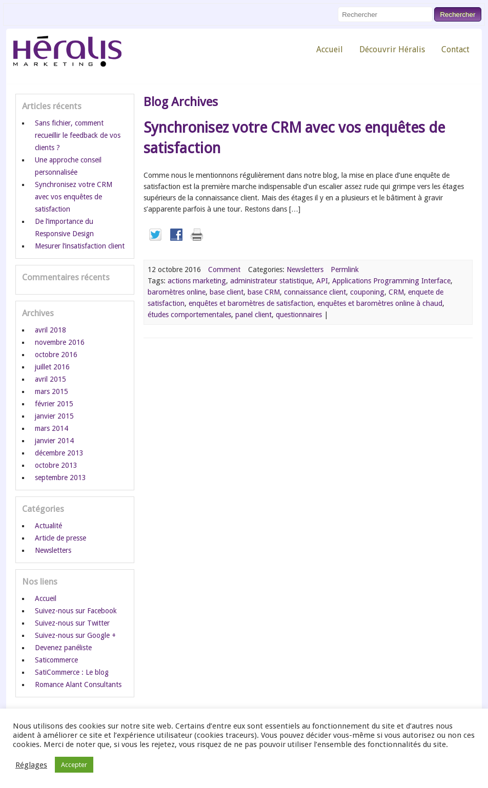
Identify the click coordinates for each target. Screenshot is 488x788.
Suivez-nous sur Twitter (72, 623)
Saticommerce (56, 660)
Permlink (345, 269)
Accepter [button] (74, 765)
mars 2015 (51, 391)
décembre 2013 (59, 453)
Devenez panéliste (63, 648)
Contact (455, 49)
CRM (396, 292)
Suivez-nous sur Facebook (76, 611)
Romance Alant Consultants (78, 684)
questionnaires (299, 314)
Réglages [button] (31, 765)
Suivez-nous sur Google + (75, 635)
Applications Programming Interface (391, 281)
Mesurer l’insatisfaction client (80, 246)
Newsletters (305, 269)
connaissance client (315, 292)
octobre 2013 (56, 465)
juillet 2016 (52, 367)
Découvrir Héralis (392, 49)
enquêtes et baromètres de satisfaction (251, 303)
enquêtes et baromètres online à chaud (379, 303)
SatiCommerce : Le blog (72, 672)
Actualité (48, 526)
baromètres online (177, 292)
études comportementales (189, 314)
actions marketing (197, 281)
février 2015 (54, 404)
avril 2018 (50, 330)
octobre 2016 (56, 354)
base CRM (264, 292)
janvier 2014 (54, 441)
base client (226, 292)
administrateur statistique (271, 281)
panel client (253, 314)
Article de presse (60, 538)
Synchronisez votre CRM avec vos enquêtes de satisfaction (73, 196)
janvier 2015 (54, 416)
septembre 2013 (60, 477)
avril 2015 (50, 379)
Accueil (329, 49)
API (322, 281)
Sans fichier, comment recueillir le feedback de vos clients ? (77, 135)
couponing (367, 292)
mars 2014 (51, 428)
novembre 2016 (60, 342)
